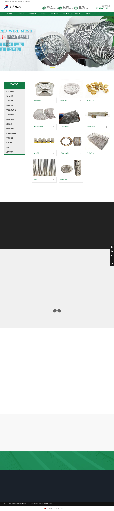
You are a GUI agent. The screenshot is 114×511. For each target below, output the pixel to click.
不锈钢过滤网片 (11, 110)
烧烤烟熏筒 (9, 152)
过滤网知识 (32, 13)
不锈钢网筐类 (11, 133)
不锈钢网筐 (9, 138)
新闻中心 (43, 13)
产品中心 (21, 13)
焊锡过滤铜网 (10, 128)
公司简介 (77, 13)
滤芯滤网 (9, 124)
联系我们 (88, 13)
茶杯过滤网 (9, 96)
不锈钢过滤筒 (10, 119)
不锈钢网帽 (9, 100)
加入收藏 (12, 1)
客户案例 (66, 13)
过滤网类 (10, 91)
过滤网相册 (54, 13)
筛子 (7, 147)
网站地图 (7, 1)
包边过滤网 (9, 105)
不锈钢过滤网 (10, 114)
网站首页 (10, 13)
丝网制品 (10, 142)
